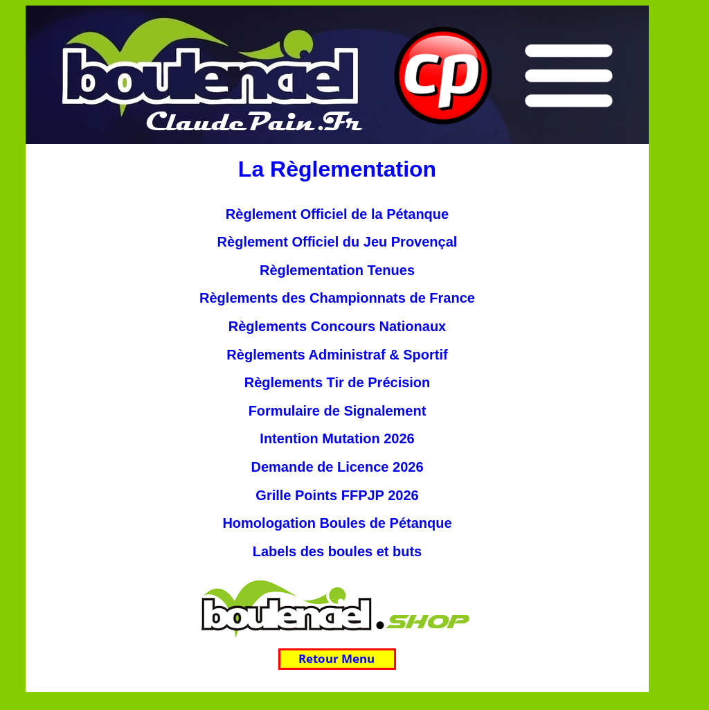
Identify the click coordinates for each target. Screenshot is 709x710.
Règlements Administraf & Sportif (336, 354)
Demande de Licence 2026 (337, 466)
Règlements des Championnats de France (337, 297)
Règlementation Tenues (337, 270)
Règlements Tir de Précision (337, 382)
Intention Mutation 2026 (337, 438)
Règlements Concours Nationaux (337, 326)
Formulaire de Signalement (338, 410)
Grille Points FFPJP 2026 (336, 495)
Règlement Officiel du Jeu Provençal (337, 241)
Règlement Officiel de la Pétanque (337, 214)
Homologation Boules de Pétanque (336, 523)
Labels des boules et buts (337, 551)
